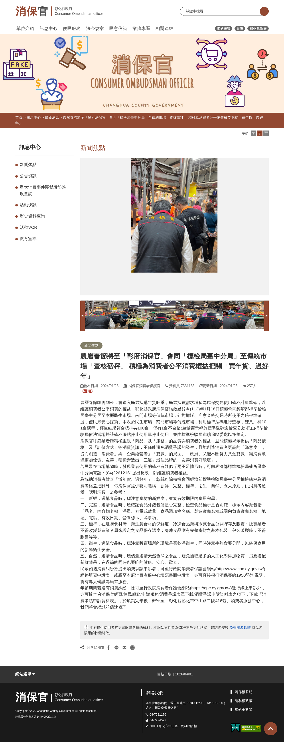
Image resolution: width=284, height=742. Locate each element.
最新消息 (52, 117)
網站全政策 (243, 710)
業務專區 (141, 28)
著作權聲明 (243, 692)
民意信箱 (118, 28)
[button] (253, 133)
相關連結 (164, 28)
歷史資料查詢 (32, 216)
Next (266, 316)
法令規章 (95, 28)
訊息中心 (48, 28)
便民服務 (72, 28)
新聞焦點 (28, 164)
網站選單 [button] (25, 674)
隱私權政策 (243, 701)
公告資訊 (28, 176)
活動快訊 (28, 204)
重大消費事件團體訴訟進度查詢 (43, 190)
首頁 (18, 117)
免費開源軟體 (240, 627)
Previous (82, 316)
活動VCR (28, 227)
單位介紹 (25, 28)
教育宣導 (28, 238)
